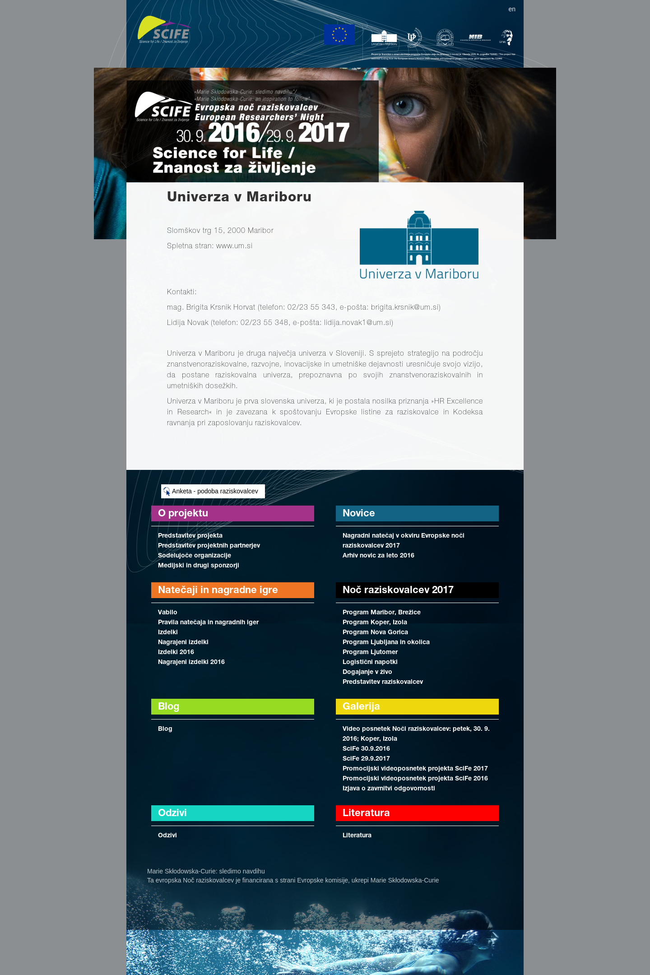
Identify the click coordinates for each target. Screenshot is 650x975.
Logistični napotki (370, 662)
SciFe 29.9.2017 (366, 759)
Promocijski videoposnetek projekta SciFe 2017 (415, 769)
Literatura (357, 836)
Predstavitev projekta (190, 536)
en (511, 9)
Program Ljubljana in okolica (386, 643)
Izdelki (168, 633)
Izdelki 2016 (176, 653)
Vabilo (167, 613)
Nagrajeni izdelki (183, 643)
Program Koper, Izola (375, 623)
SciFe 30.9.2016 (366, 749)
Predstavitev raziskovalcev (383, 682)
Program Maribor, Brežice (382, 613)
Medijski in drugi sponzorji (198, 566)
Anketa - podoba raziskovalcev (210, 491)
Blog (165, 729)
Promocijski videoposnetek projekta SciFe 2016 (415, 779)
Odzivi (167, 836)
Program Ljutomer (370, 653)
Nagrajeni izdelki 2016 (191, 662)
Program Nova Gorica (375, 633)
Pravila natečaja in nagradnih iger (208, 623)
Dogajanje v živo (367, 672)
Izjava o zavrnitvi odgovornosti (389, 789)
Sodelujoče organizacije (194, 556)
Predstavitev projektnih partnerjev (209, 546)
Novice (359, 514)
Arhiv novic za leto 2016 (378, 556)
